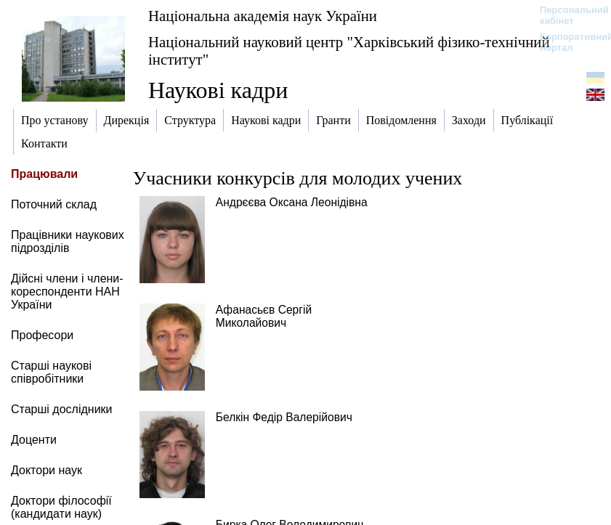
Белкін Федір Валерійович (284, 417)
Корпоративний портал (567, 42)
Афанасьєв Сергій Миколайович (264, 316)
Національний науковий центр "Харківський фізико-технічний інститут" (349, 50)
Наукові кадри (218, 90)
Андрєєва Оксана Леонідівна (292, 202)
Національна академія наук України (262, 15)
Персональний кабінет (567, 15)
